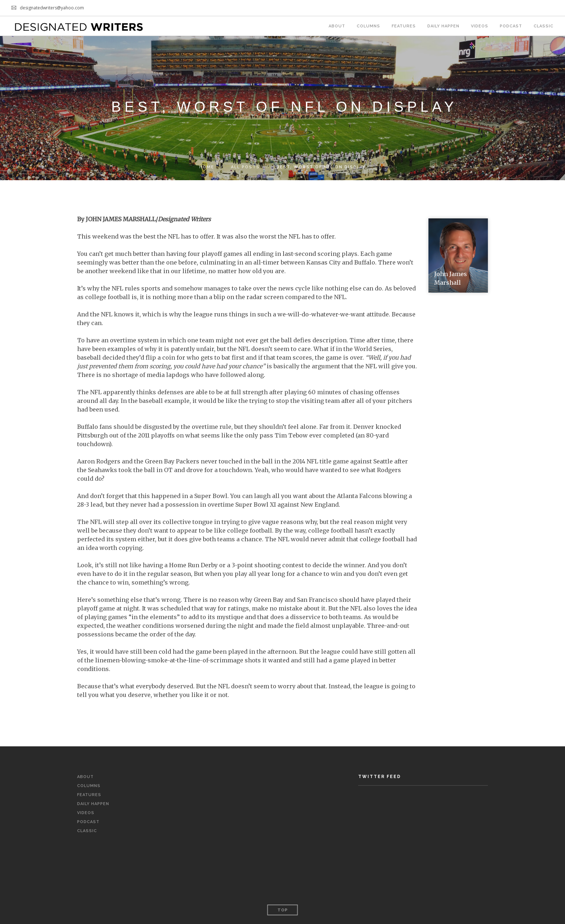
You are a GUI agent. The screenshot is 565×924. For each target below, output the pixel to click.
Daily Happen (443, 26)
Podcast (511, 26)
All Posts (245, 167)
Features (404, 26)
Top (282, 910)
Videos (479, 26)
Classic (543, 26)
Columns (368, 26)
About (337, 26)
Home (206, 167)
